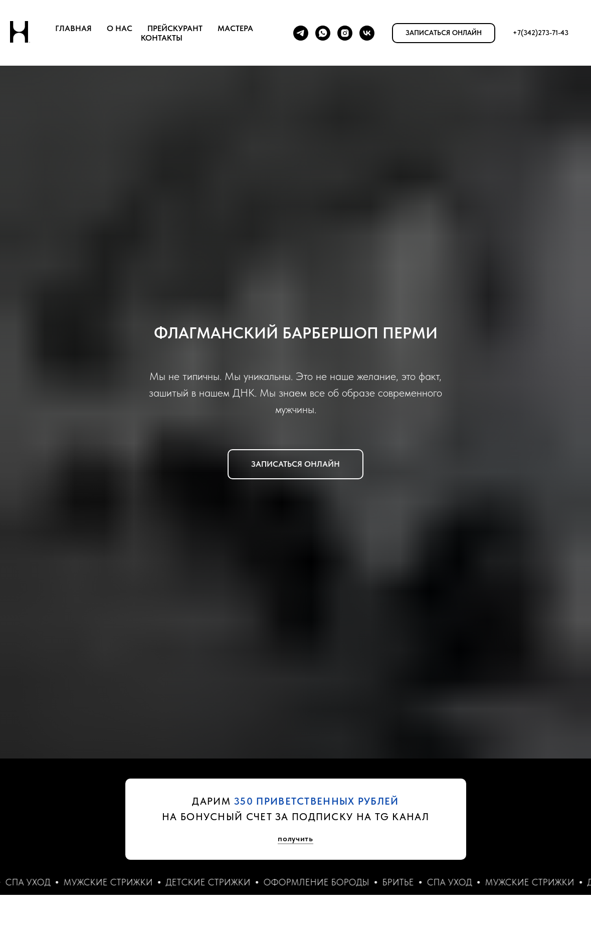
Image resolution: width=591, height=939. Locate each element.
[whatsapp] (322, 33)
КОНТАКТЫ (161, 38)
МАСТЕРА (235, 28)
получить (295, 838)
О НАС (119, 28)
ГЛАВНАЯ (73, 28)
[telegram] (300, 33)
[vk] (366, 33)
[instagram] (344, 33)
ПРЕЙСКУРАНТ (175, 28)
